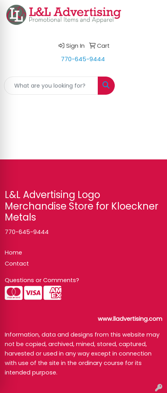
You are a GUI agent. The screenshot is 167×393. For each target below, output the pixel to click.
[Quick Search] (51, 86)
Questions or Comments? (42, 280)
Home (13, 252)
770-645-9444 (83, 59)
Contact (17, 264)
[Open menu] (151, 86)
